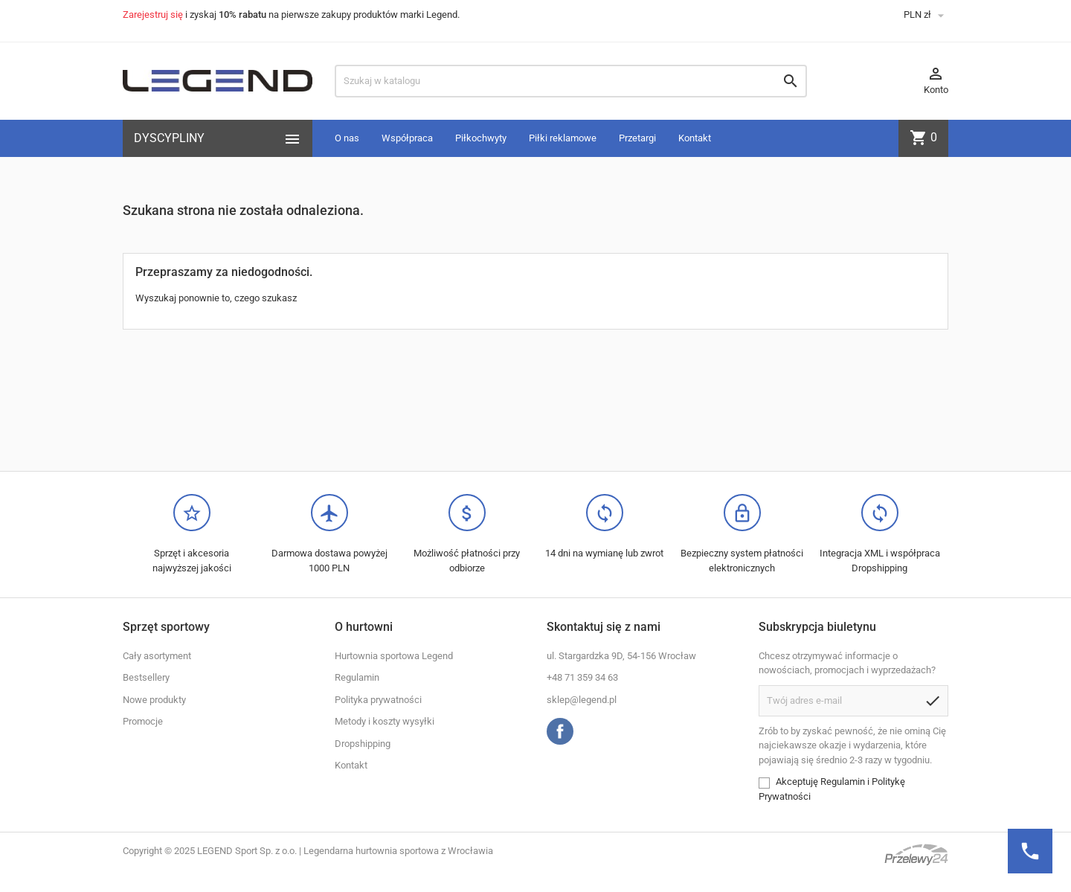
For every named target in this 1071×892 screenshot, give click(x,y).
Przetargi (637, 138)
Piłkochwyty (480, 138)
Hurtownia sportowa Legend (394, 655)
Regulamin (357, 677)
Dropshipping (362, 743)
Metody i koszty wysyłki (384, 721)
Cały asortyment (157, 655)
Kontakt (694, 138)
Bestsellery (146, 677)
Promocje (143, 721)
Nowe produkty (154, 699)
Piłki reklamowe (562, 138)
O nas (347, 138)
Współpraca (407, 138)
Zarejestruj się (153, 14)
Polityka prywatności (378, 699)
